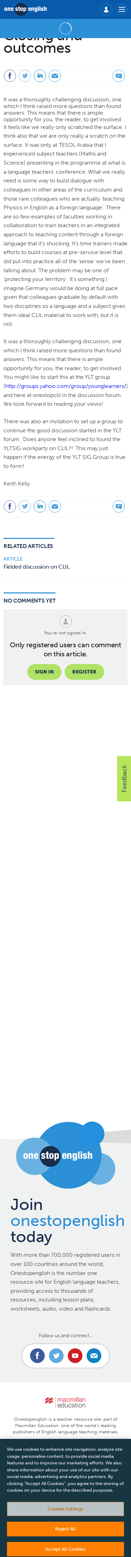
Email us (94, 1356)
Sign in (44, 672)
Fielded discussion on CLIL (36, 566)
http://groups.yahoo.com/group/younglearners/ (65, 386)
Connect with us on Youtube (75, 1356)
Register (84, 672)
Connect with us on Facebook (37, 1356)
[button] (124, 778)
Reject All (65, 1535)
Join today (67, 1220)
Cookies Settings (65, 1515)
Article (13, 559)
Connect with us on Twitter (56, 1356)
